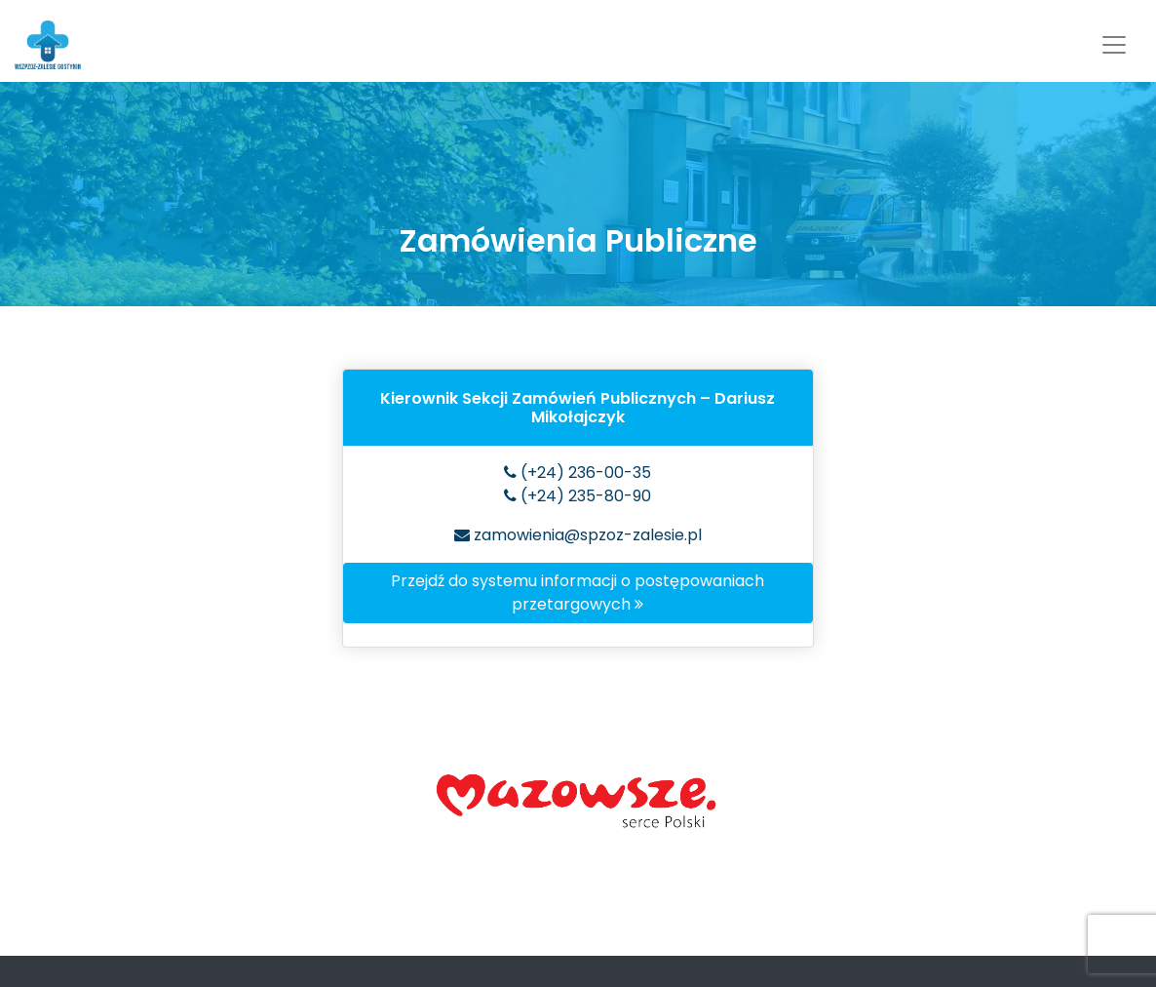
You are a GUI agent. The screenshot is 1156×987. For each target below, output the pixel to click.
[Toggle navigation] (1114, 44)
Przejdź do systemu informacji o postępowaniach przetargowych (577, 592)
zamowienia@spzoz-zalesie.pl (578, 535)
